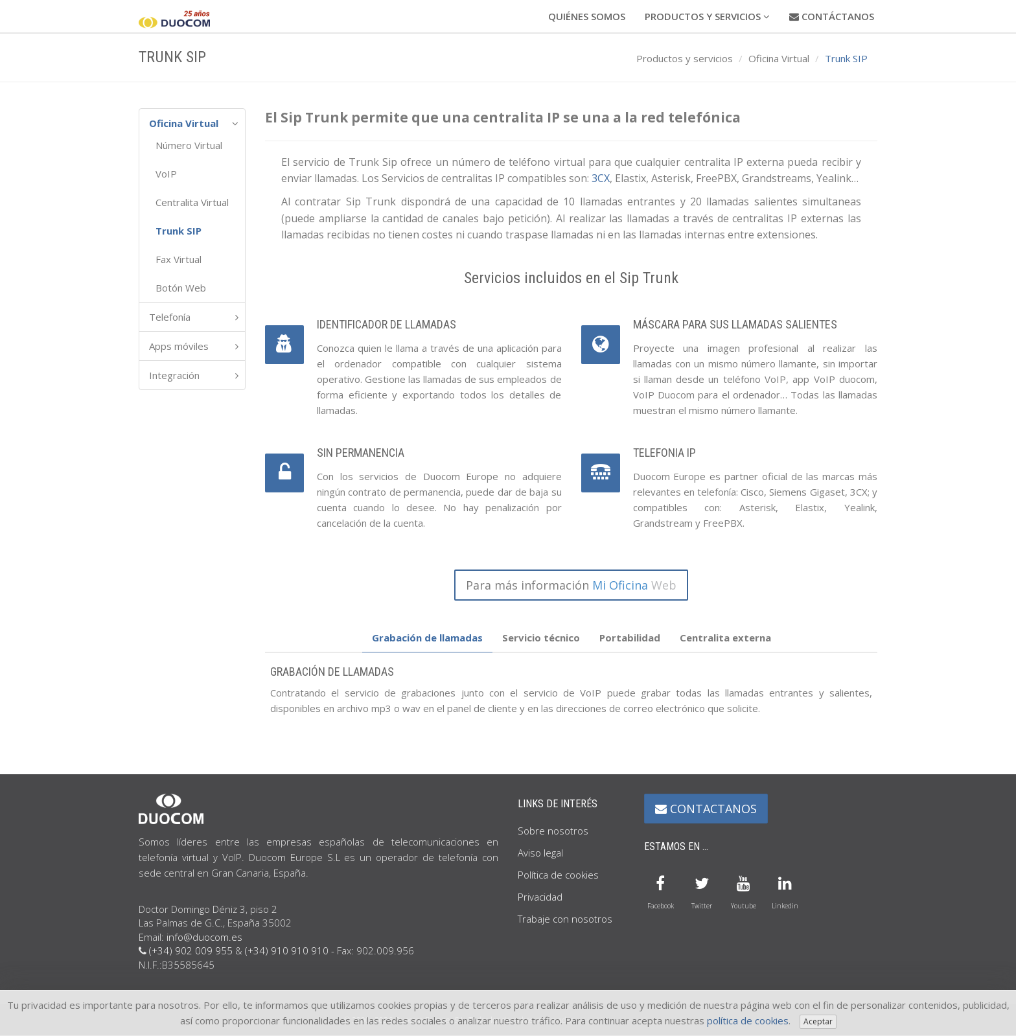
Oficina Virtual (778, 58)
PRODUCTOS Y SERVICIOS (707, 16)
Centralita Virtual (192, 202)
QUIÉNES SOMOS (586, 16)
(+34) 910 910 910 (287, 950)
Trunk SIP (179, 230)
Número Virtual (189, 145)
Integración (174, 375)
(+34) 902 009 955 (191, 950)
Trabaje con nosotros (565, 918)
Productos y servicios (684, 58)
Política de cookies (558, 874)
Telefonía (169, 316)
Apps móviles (179, 346)
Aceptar (818, 1021)
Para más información (571, 585)
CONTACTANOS (706, 808)
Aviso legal (540, 852)
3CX (601, 178)
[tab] (427, 637)
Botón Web (181, 287)
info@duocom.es (204, 936)
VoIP (166, 173)
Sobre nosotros (553, 830)
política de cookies (748, 1020)
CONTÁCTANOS (831, 16)
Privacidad (540, 896)
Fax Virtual (179, 259)
